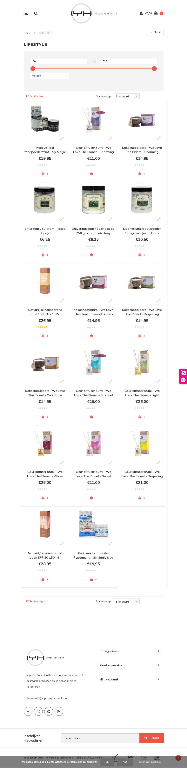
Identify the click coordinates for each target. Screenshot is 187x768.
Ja (107, 762)
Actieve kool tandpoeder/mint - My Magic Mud (45, 150)
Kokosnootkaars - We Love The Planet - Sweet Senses (93, 312)
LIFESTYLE (45, 32)
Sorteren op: (103, 96)
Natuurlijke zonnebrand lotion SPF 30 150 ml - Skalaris (45, 556)
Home (27, 32)
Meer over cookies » (150, 762)
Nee (125, 762)
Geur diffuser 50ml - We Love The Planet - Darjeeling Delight (142, 475)
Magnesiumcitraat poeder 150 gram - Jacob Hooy (142, 231)
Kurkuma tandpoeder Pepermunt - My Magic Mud (93, 555)
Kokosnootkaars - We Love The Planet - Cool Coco (45, 393)
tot (93, 61)
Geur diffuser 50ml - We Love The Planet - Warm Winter (45, 475)
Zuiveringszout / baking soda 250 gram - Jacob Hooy (93, 231)
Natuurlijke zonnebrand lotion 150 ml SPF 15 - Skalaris (45, 312)
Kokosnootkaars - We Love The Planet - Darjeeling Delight (142, 312)
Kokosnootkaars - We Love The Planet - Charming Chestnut (142, 150)
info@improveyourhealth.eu (51, 698)
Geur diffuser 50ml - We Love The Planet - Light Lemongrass (142, 393)
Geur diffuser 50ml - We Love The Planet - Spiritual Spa (93, 393)
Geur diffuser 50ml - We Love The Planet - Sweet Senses (93, 475)
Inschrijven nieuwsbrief (33, 738)
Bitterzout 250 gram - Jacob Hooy (45, 231)
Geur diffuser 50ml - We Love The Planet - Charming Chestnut (93, 150)
